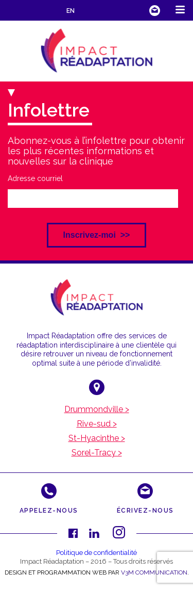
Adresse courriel (35, 178)
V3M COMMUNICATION (154, 572)
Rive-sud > (97, 424)
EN (70, 10)
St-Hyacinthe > (96, 438)
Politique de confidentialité (96, 552)
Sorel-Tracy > (97, 452)
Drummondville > (96, 409)
